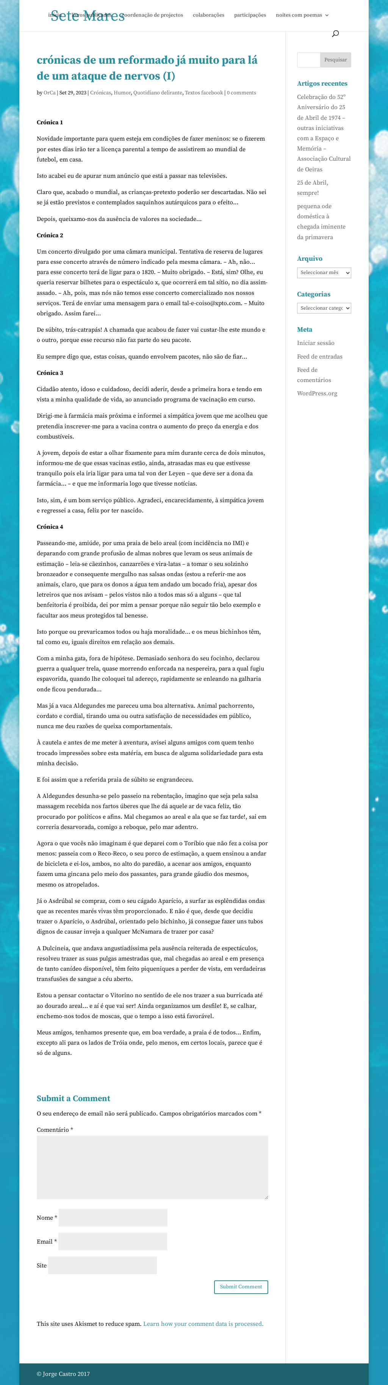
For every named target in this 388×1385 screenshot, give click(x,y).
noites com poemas (299, 16)
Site (42, 1265)
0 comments (241, 92)
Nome (47, 1218)
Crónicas (100, 92)
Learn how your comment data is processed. (203, 1324)
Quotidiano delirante (157, 92)
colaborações (208, 16)
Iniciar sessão (316, 343)
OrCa (50, 92)
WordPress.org (317, 393)
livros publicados (92, 16)
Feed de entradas (320, 356)
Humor (122, 92)
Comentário (55, 1130)
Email (47, 1242)
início (55, 16)
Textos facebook (204, 92)
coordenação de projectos (152, 16)
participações (250, 16)
